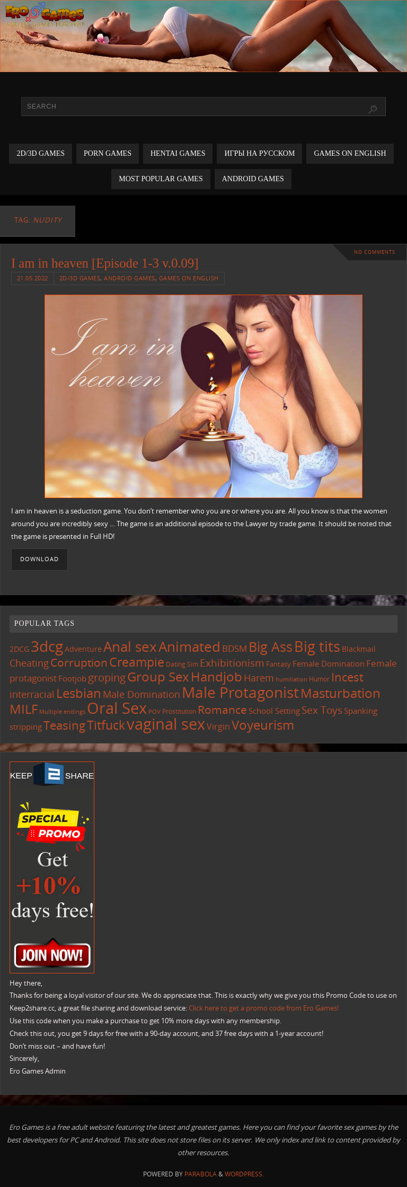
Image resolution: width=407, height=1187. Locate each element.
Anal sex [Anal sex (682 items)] (130, 646)
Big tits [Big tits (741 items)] (317, 646)
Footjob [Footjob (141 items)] (72, 678)
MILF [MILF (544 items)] (24, 708)
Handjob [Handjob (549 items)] (216, 676)
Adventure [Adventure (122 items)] (83, 649)
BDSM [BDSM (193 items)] (234, 648)
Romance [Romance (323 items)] (222, 709)
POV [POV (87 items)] (154, 711)
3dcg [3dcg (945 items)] (47, 646)
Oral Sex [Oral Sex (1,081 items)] (117, 708)
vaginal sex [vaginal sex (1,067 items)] (166, 723)
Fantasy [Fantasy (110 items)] (278, 664)
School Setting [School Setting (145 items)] (274, 710)
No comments (374, 252)
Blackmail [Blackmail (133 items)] (359, 649)
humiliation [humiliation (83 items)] (291, 679)
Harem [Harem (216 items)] (259, 677)
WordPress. (244, 1174)
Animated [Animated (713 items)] (189, 646)
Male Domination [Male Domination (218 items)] (141, 694)
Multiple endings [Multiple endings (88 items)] (62, 711)
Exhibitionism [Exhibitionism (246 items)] (232, 662)
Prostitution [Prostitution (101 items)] (179, 711)
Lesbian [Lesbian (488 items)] (78, 693)
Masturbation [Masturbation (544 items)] (340, 693)
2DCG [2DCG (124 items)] (19, 649)
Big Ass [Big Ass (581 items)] (271, 646)
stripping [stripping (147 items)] (26, 726)
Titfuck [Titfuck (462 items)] (106, 724)
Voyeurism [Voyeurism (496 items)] (263, 724)
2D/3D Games (80, 278)
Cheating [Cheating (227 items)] (29, 663)
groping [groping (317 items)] (107, 677)
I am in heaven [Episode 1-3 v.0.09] (105, 263)
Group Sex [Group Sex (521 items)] (158, 676)
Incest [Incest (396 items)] (347, 677)
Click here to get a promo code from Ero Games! (264, 1008)
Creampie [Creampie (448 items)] (136, 661)
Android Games (129, 278)
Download (39, 559)
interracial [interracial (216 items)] (32, 694)
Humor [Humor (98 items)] (319, 679)
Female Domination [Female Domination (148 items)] (329, 663)
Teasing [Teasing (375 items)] (64, 725)
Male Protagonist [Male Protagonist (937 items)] (240, 692)
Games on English (189, 278)
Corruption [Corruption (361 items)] (79, 662)
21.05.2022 (32, 278)
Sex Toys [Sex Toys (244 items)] (322, 709)
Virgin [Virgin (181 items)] (218, 726)
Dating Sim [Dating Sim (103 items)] (182, 664)
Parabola (200, 1174)
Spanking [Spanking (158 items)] (360, 710)
